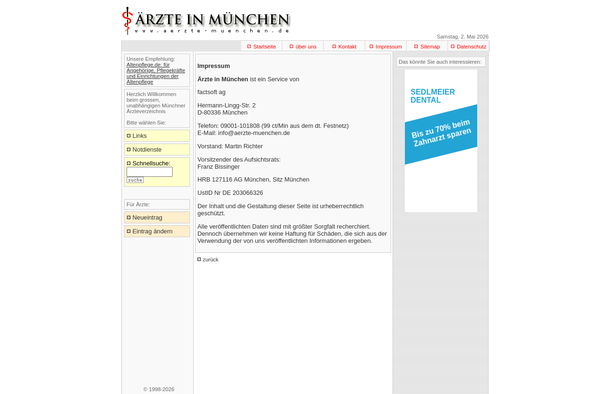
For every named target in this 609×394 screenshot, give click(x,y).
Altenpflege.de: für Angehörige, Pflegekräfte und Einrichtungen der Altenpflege (156, 73)
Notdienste (147, 149)
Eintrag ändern (153, 231)
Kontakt (347, 46)
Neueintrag (148, 217)
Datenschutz (471, 46)
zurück (210, 259)
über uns (305, 46)
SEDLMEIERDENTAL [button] (433, 96)
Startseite (265, 46)
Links (140, 135)
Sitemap (430, 46)
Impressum (389, 46)
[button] (439, 136)
